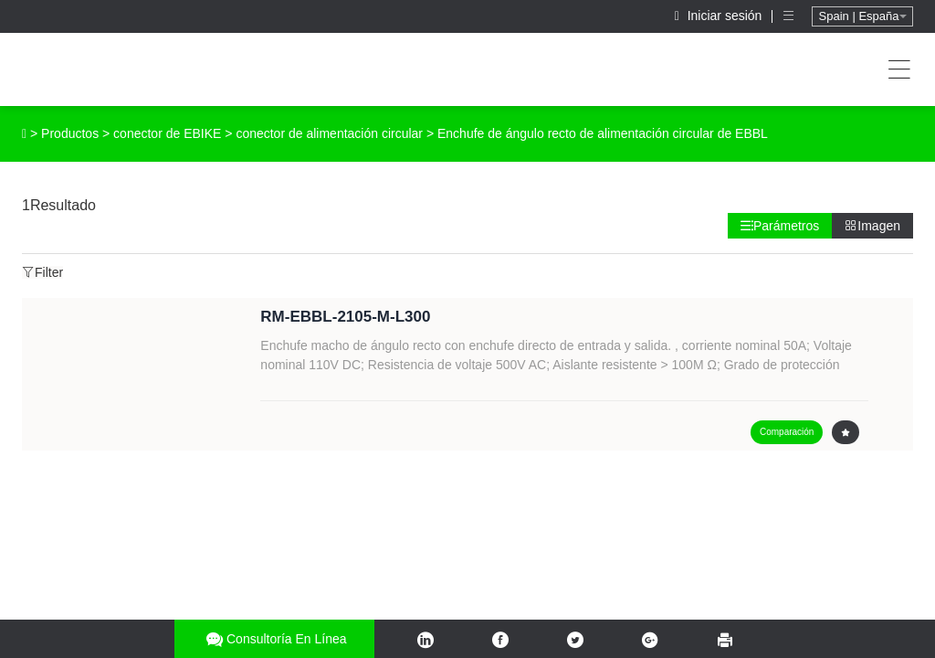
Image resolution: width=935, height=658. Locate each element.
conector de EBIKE (167, 133)
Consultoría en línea (274, 639)
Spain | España (863, 16)
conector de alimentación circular (329, 133)
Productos (70, 133)
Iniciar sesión (720, 15)
